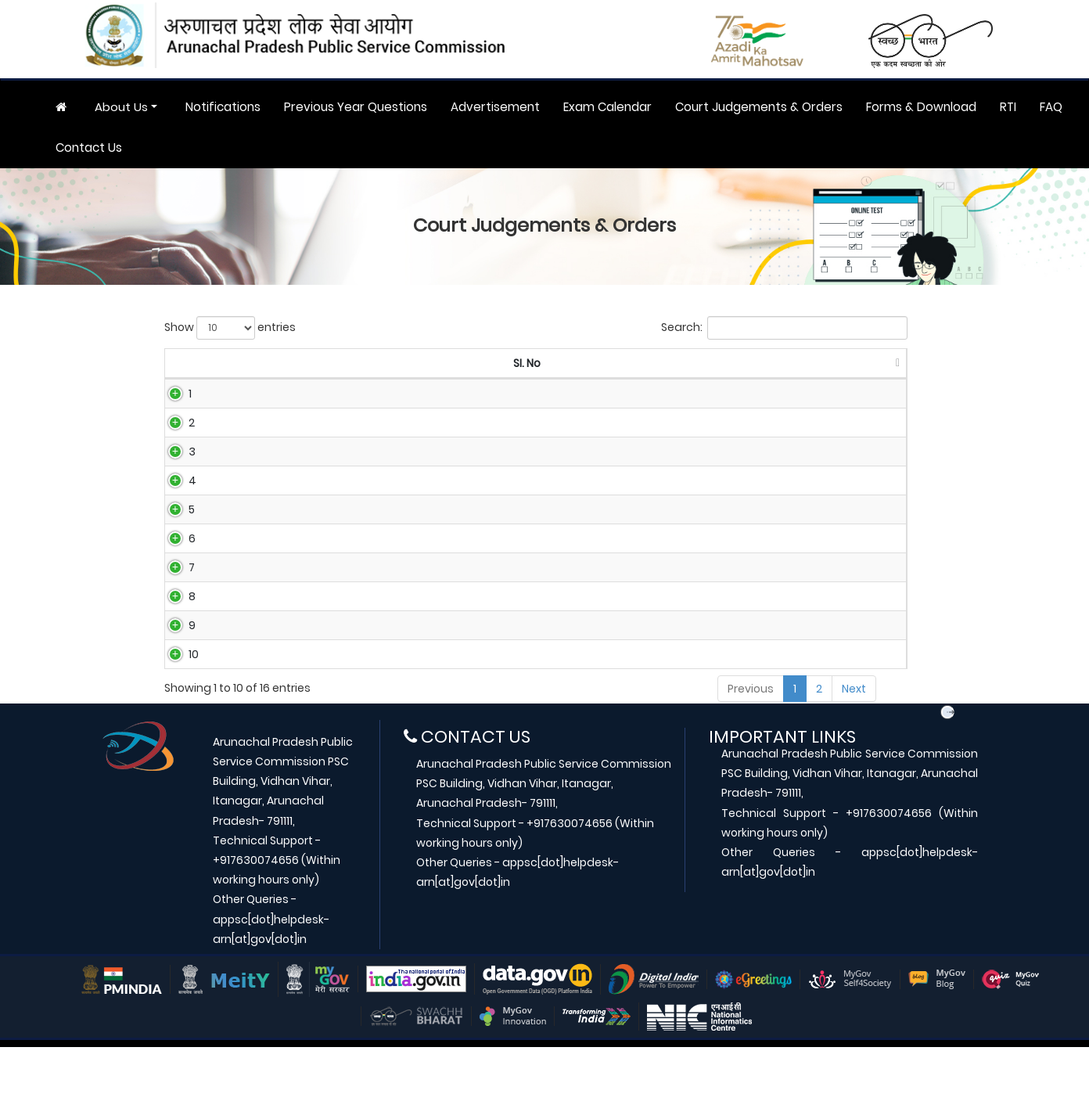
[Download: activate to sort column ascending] (864, 364)
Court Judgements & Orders (759, 107)
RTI (1008, 107)
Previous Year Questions (355, 107)
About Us (121, 107)
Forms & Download (921, 107)
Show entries (230, 328)
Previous (751, 735)
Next (854, 735)
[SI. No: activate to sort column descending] (202, 364)
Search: (784, 328)
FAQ (1051, 107)
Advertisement (495, 107)
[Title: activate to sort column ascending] (639, 364)
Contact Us (89, 147)
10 (176, 696)
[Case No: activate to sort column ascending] (348, 364)
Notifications (223, 107)
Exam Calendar (607, 107)
